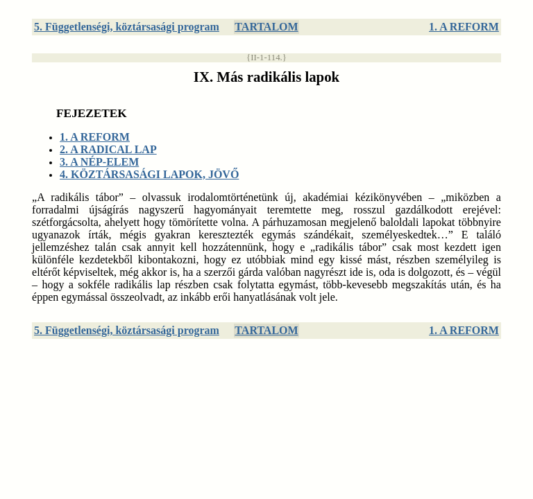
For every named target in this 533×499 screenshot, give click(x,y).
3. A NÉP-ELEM (99, 162)
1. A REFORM (464, 27)
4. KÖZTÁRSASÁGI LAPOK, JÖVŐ (149, 174)
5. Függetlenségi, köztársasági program (126, 27)
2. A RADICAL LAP (108, 149)
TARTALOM (266, 27)
